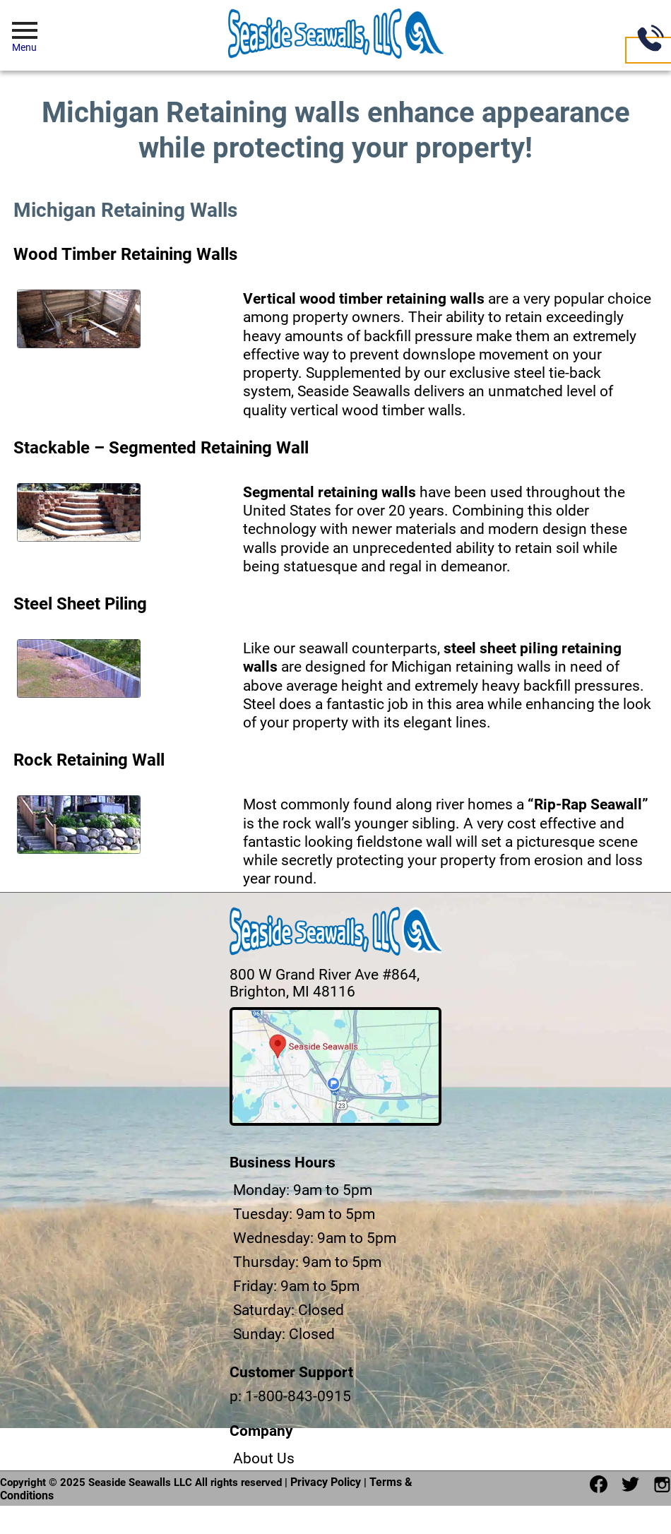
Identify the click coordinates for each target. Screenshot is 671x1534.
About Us (264, 1458)
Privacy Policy (325, 1482)
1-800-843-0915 (298, 1396)
